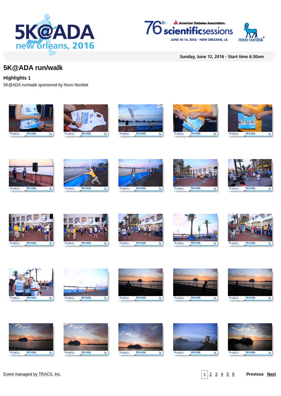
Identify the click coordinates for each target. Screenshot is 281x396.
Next (271, 374)
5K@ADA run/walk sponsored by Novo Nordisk (45, 85)
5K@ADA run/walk (33, 67)
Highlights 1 (17, 78)
